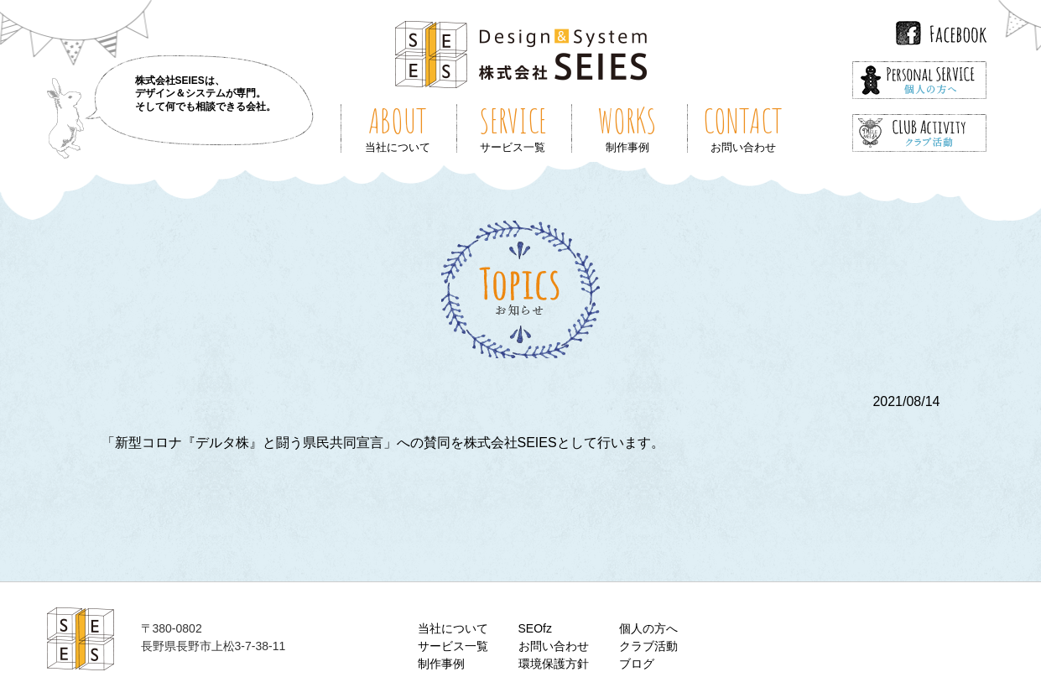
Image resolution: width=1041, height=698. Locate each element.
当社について (453, 628)
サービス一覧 (453, 646)
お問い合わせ (553, 646)
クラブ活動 (648, 646)
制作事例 (441, 663)
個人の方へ (648, 628)
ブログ (636, 663)
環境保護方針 (553, 663)
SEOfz (535, 628)
